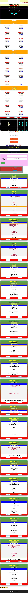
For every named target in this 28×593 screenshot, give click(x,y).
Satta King (15, 167)
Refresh (8, 187)
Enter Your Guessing (3, 159)
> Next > (5, 587)
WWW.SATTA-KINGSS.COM (14, 5)
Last (7, 587)
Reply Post (20, 187)
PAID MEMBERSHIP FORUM (14, 145)
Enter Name (4, 155)
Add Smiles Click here (14, 147)
